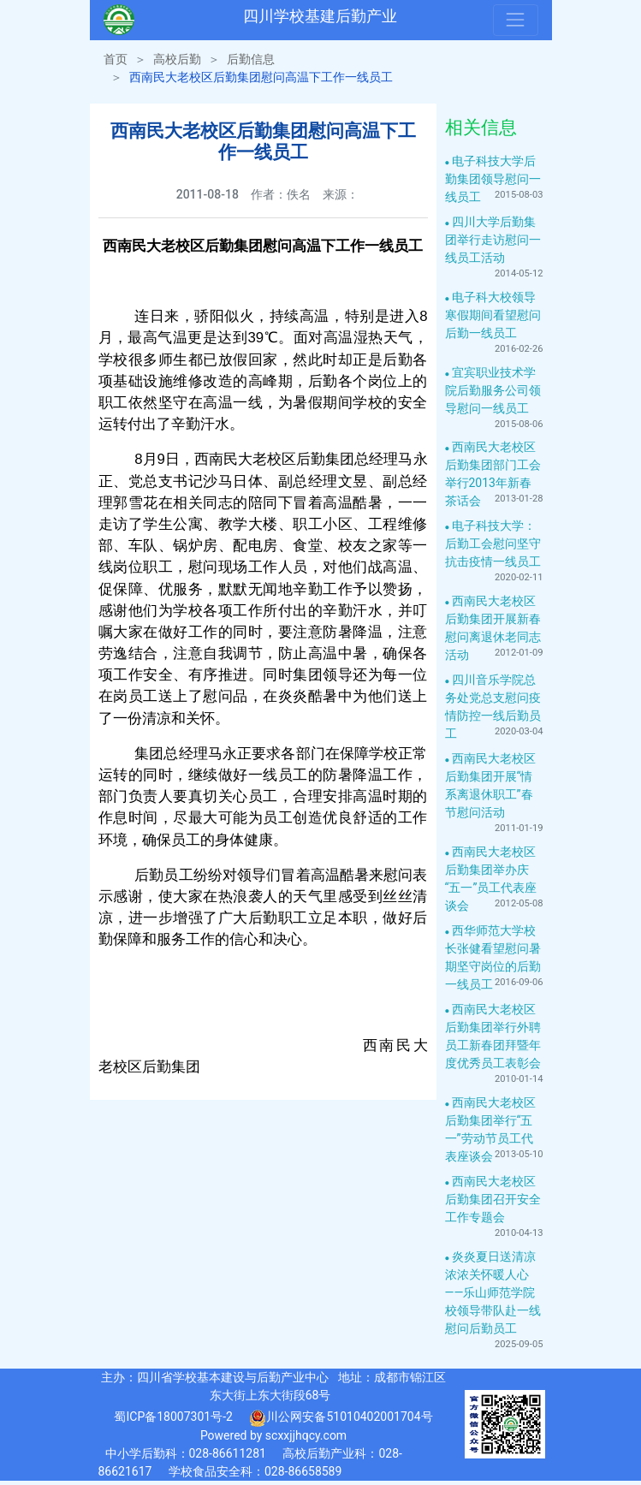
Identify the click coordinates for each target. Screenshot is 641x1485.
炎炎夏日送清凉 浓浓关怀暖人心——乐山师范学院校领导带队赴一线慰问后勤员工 (493, 1292)
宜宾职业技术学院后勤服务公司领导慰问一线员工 (493, 390)
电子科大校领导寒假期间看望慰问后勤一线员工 (493, 315)
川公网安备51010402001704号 (340, 1418)
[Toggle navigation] (515, 19)
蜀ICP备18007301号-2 (173, 1416)
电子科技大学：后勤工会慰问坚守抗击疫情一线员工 (493, 543)
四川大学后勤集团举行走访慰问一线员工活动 (493, 239)
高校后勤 (177, 59)
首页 (116, 59)
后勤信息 (251, 59)
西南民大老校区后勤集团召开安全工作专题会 (493, 1199)
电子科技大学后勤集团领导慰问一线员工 (493, 179)
